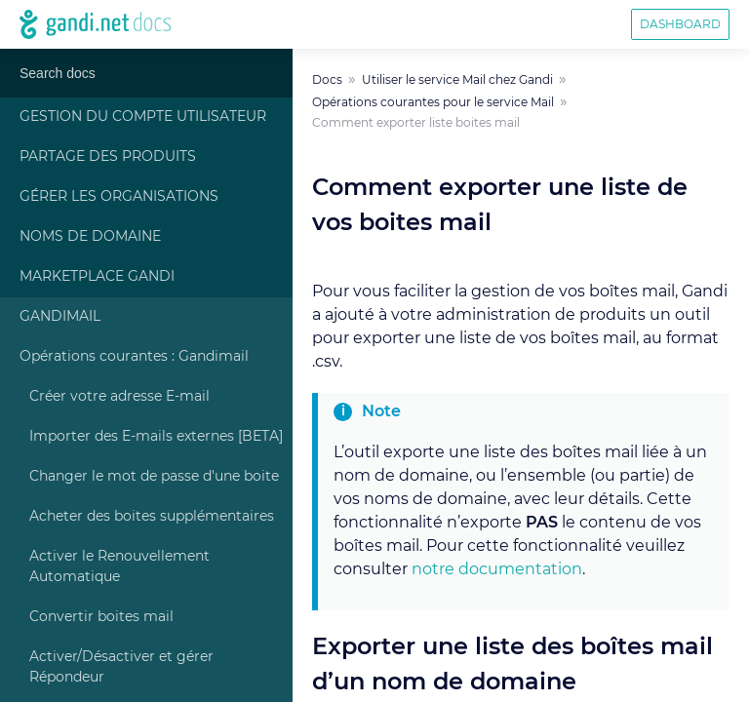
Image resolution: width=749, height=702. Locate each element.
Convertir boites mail (101, 617)
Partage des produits (108, 157)
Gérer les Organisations (119, 197)
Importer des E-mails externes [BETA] (156, 437)
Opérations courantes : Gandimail (134, 357)
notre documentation (497, 569)
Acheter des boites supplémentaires (151, 517)
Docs (327, 80)
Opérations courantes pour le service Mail (433, 102)
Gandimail (60, 317)
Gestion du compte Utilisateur (143, 117)
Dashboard (680, 24)
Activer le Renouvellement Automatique (119, 567)
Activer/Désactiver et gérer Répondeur (121, 667)
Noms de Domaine (90, 237)
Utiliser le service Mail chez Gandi (457, 80)
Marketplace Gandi (97, 277)
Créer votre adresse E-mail (119, 397)
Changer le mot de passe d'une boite (154, 477)
